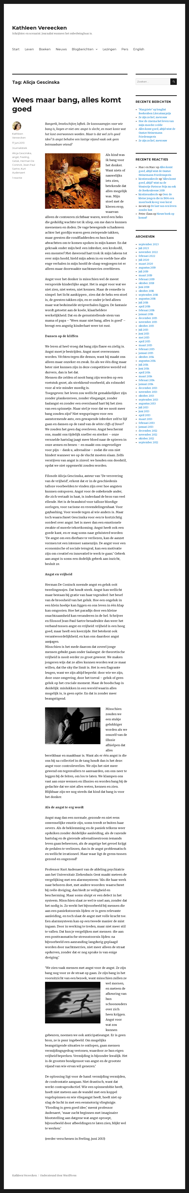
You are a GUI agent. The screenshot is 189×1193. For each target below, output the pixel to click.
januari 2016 (146, 314)
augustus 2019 (147, 267)
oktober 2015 (146, 326)
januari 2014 (146, 384)
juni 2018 (144, 287)
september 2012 (148, 442)
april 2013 (144, 415)
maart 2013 (145, 419)
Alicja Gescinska (21, 153)
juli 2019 (143, 271)
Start (16, 49)
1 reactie (17, 177)
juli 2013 (143, 407)
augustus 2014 (147, 360)
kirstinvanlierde (148, 178)
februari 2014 (147, 380)
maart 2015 (145, 345)
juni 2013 (144, 411)
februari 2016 (146, 310)
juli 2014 (143, 364)
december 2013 (148, 388)
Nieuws (61, 49)
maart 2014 (145, 376)
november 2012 (148, 434)
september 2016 (148, 294)
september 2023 (149, 244)
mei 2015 (144, 337)
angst (15, 157)
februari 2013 (147, 423)
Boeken (45, 49)
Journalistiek (19, 147)
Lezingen (109, 49)
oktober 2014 (146, 357)
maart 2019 (145, 275)
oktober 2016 (146, 291)
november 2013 (148, 392)
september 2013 (148, 399)
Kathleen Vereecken (39, 28)
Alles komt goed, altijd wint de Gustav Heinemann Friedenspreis (157, 132)
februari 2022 (147, 256)
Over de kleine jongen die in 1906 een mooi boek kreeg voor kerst (156, 198)
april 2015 (144, 341)
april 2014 (144, 372)
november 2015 (148, 322)
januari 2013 (146, 426)
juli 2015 (143, 329)
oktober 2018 (146, 283)
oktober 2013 (146, 395)
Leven (29, 49)
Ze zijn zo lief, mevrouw (153, 117)
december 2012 (148, 430)
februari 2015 (146, 349)
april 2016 (144, 306)
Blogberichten (82, 49)
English (138, 49)
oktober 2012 (146, 438)
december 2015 (148, 318)
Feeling (24, 157)
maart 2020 (146, 263)
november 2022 (148, 252)
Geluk (15, 160)
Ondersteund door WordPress (58, 1175)
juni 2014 (144, 368)
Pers (124, 49)
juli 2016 (143, 302)
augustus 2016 (147, 298)
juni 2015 (144, 333)
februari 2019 (146, 279)
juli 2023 (144, 248)
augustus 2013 (147, 403)
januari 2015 (146, 353)
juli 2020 (144, 259)
